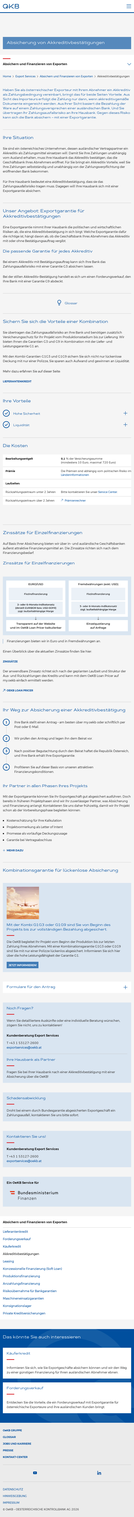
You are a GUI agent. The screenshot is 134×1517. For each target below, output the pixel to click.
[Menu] (129, 5)
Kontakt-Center (15, 1457)
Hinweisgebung (15, 1496)
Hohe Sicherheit (70, 413)
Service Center (107, 492)
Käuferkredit (12, 1246)
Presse (8, 1450)
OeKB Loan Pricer (20, 690)
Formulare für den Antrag (67, 987)
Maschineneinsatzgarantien (23, 1298)
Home (7, 76)
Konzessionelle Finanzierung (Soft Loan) (32, 1269)
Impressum (11, 1502)
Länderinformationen (75, 475)
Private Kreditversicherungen (24, 1313)
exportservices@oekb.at (24, 1047)
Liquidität (70, 425)
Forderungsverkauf (16, 1239)
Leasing (8, 1261)
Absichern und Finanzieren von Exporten (66, 76)
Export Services (25, 76)
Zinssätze (10, 661)
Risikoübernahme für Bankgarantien (30, 1291)
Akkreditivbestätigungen (21, 1254)
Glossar (67, 303)
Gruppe (12, 1430)
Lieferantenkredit (17, 381)
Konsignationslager (17, 1306)
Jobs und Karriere (17, 1443)
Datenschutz (13, 1489)
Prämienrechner (75, 500)
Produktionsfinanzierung (21, 1276)
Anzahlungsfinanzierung (21, 1283)
